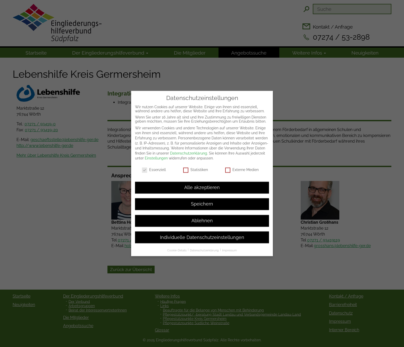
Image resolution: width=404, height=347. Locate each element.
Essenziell (154, 166)
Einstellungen (156, 154)
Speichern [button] (202, 200)
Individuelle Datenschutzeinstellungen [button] (202, 233)
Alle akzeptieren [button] (202, 183)
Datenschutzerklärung (188, 149)
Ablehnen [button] (202, 216)
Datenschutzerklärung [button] (205, 246)
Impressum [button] (229, 246)
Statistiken (195, 166)
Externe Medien (242, 166)
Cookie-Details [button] (177, 246)
